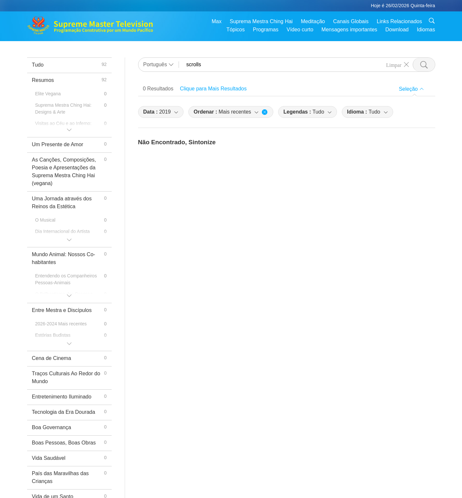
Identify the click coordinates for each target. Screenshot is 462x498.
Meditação (313, 21)
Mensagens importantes (349, 29)
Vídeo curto (300, 29)
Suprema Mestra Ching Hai (261, 21)
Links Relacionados (399, 21)
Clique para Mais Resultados (213, 88)
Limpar (393, 64)
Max (216, 21)
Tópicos (235, 29)
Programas (265, 29)
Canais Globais (351, 21)
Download (396, 29)
